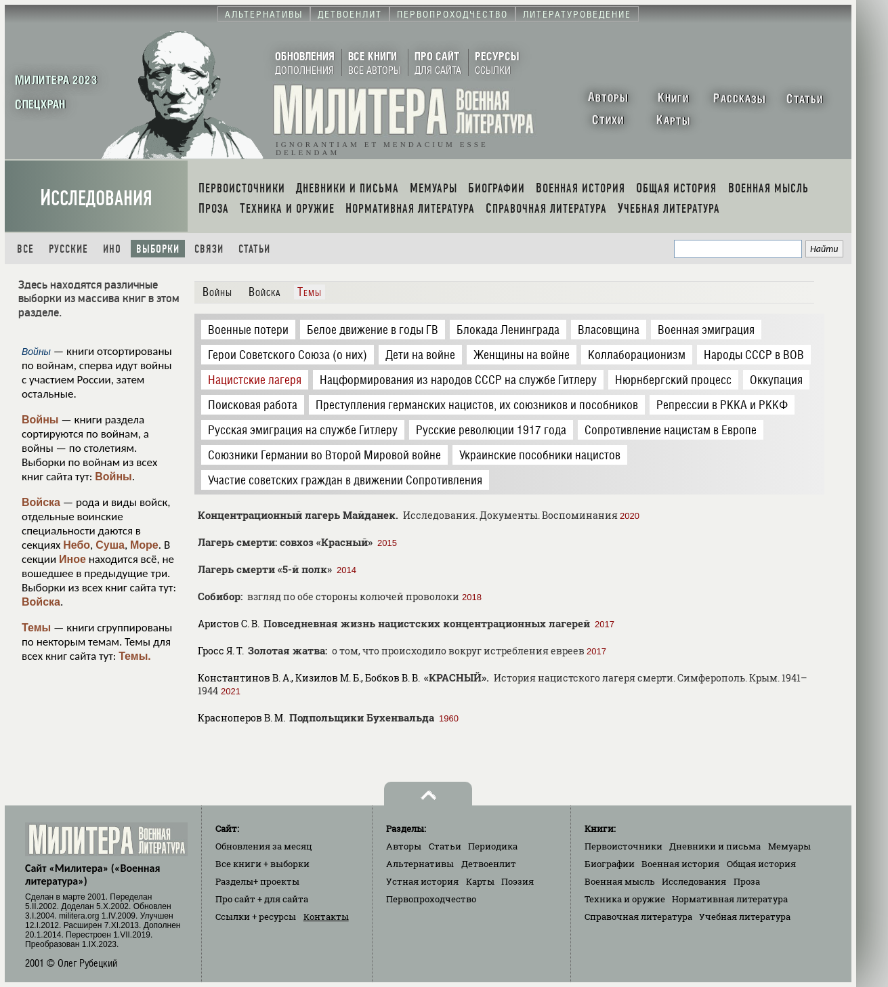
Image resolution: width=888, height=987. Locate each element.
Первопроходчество (431, 899)
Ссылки (255, 916)
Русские (68, 249)
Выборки (157, 249)
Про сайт (261, 899)
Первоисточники (623, 846)
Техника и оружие (625, 899)
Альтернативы (420, 864)
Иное (72, 559)
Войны (40, 419)
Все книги (262, 864)
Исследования (96, 198)
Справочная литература (638, 916)
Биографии (610, 864)
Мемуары (789, 846)
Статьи (254, 249)
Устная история (422, 881)
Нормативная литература (730, 899)
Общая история (761, 864)
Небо (76, 545)
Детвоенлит (488, 864)
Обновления (263, 846)
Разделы (257, 881)
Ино (112, 249)
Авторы (403, 846)
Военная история (680, 864)
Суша (110, 545)
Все (25, 249)
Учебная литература (744, 916)
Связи (209, 249)
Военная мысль (620, 881)
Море (144, 545)
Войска (41, 502)
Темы (36, 627)
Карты (480, 881)
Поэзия (517, 881)
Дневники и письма (715, 846)
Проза (747, 881)
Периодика (492, 846)
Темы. (135, 656)
